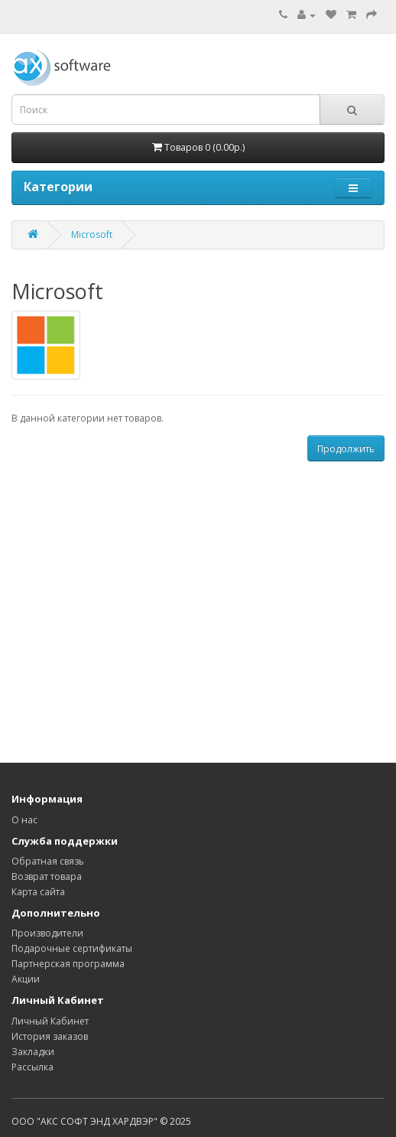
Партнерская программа (68, 963)
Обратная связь (47, 861)
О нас (24, 819)
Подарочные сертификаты (71, 948)
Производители (47, 933)
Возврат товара (46, 876)
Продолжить (346, 448)
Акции (25, 979)
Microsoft (91, 234)
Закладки (32, 1051)
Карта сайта (38, 891)
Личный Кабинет (50, 1021)
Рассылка (32, 1066)
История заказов (49, 1036)
